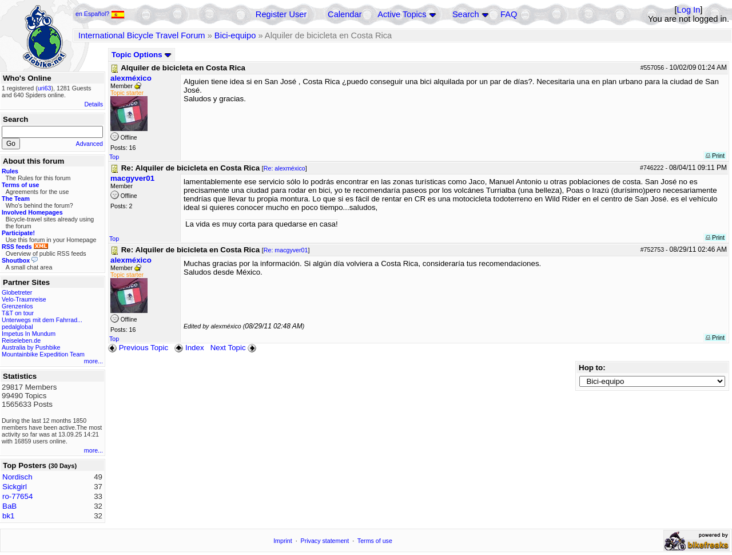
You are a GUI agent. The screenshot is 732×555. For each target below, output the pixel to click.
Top (114, 156)
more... (93, 361)
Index (189, 347)
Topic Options (142, 54)
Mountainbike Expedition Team (43, 354)
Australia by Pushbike (31, 347)
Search (465, 14)
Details (93, 104)
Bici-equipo (235, 35)
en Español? (100, 13)
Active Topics (401, 14)
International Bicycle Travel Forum (141, 35)
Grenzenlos (17, 306)
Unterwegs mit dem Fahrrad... (42, 319)
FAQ (508, 14)
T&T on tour (18, 313)
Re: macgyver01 (286, 250)
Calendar (344, 14)
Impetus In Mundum (28, 333)
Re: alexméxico (284, 168)
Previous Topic (138, 347)
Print (715, 155)
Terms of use (374, 540)
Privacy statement (325, 540)
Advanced (89, 143)
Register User (281, 14)
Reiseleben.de (21, 340)
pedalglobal (17, 326)
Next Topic (234, 347)
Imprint (282, 540)
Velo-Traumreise (24, 299)
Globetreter (17, 292)
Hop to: (592, 367)
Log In (689, 9)
